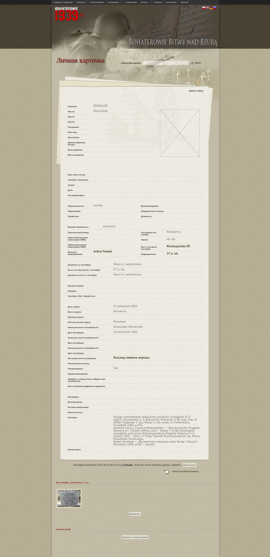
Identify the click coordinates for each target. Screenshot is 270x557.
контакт (185, 2)
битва (144, 2)
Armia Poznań (103, 251)
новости (81, 2)
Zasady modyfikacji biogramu (185, 471)
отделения (131, 2)
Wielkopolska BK (178, 246)
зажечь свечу (196, 90)
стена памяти (97, 2)
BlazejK (129, 465)
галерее (158, 2)
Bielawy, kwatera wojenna (131, 358)
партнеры (171, 2)
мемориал (114, 2)
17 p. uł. (172, 253)
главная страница (63, 2)
